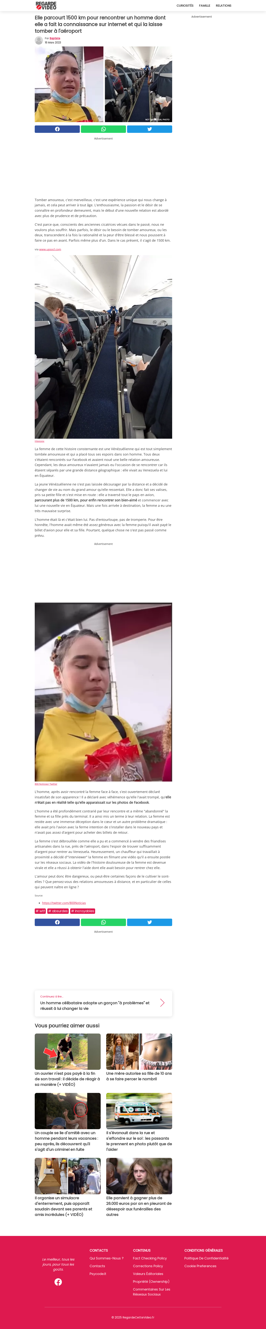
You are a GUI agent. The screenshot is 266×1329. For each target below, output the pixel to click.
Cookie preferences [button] (200, 1266)
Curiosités (185, 6)
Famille (204, 6)
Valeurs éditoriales (148, 1273)
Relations (223, 6)
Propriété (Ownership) (151, 1281)
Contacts (97, 1266)
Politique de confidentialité (206, 1258)
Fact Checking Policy (150, 1258)
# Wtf (40, 911)
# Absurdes (58, 911)
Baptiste (55, 38)
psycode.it (98, 1273)
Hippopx (39, 441)
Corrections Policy (148, 1266)
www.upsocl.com (50, 249)
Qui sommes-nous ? (107, 1258)
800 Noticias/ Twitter (46, 784)
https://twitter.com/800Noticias (64, 903)
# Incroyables (82, 911)
